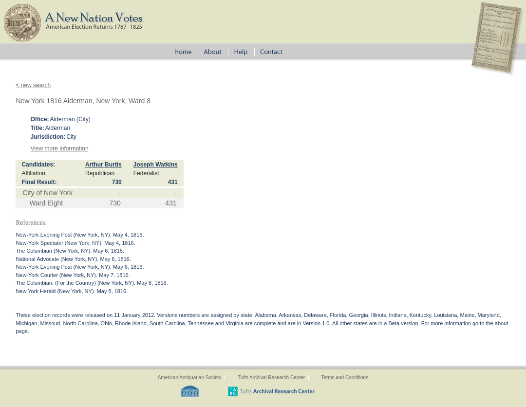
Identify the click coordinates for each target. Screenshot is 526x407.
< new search (33, 85)
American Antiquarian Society (190, 377)
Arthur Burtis (103, 164)
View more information (59, 148)
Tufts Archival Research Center (271, 377)
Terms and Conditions (344, 377)
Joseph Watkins (155, 164)
